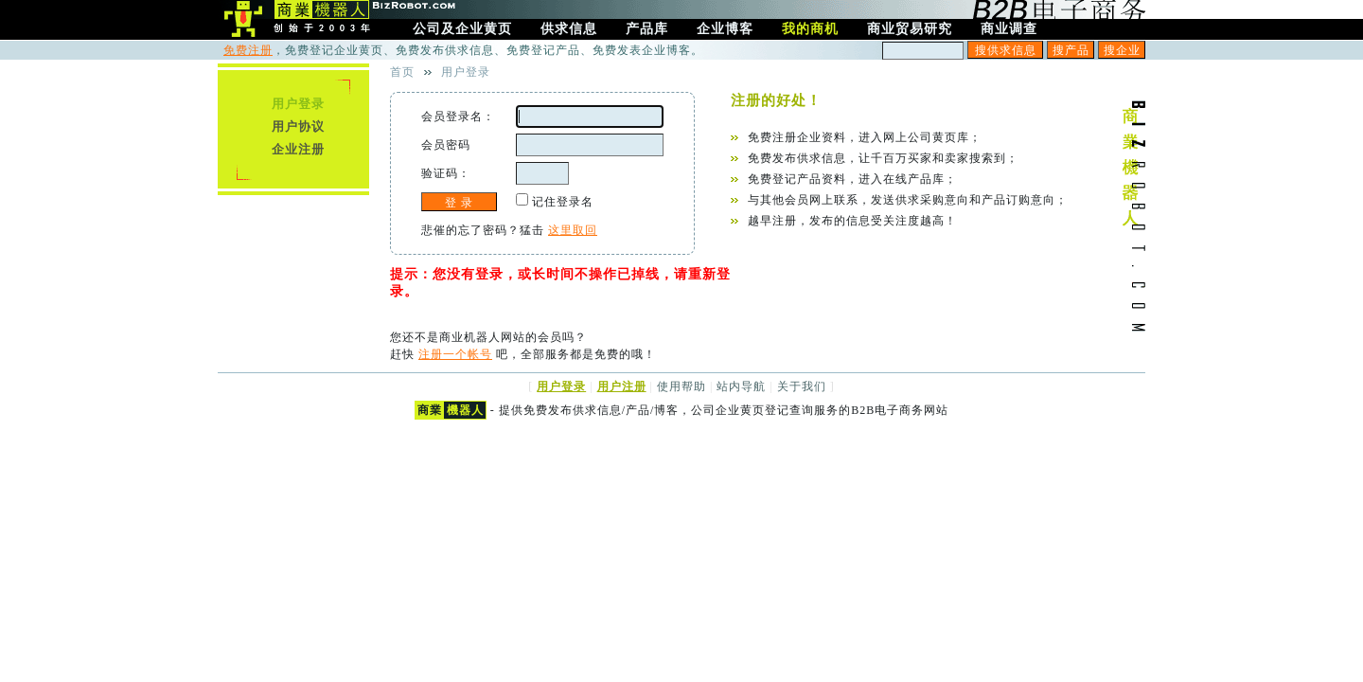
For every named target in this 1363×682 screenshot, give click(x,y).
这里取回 (572, 230)
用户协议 (298, 126)
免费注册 (248, 50)
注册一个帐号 (455, 354)
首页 (402, 72)
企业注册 (298, 149)
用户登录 (298, 104)
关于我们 (801, 386)
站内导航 (741, 386)
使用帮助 (681, 386)
